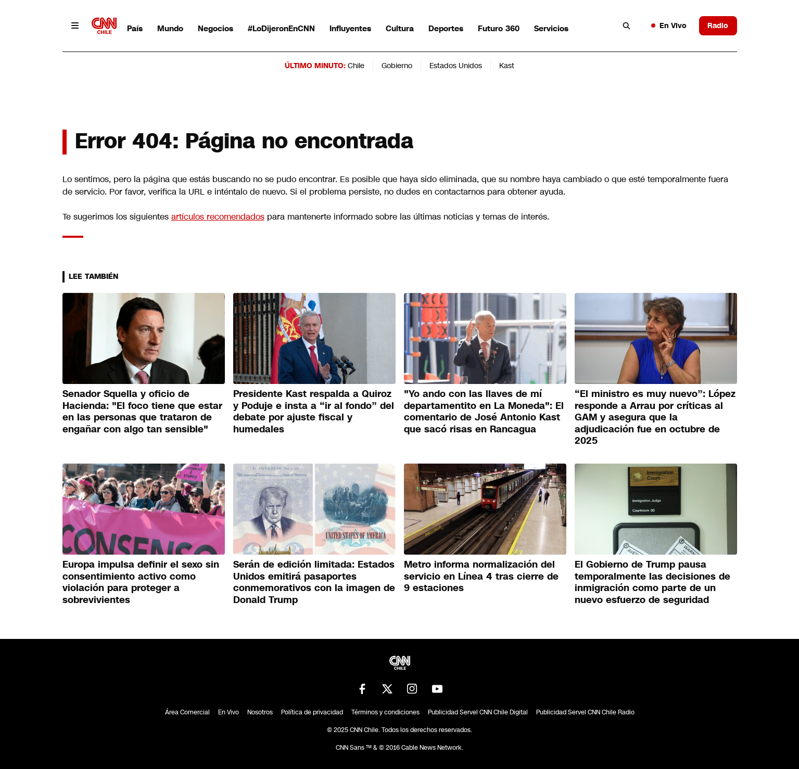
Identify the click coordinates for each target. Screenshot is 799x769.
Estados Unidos (455, 65)
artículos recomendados (217, 217)
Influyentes (350, 28)
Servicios (551, 28)
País (135, 28)
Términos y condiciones (385, 712)
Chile (356, 65)
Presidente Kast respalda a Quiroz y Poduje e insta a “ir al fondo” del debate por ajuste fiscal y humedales (313, 411)
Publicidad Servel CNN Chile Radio (585, 712)
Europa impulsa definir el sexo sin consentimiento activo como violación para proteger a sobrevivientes (140, 582)
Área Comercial (187, 712)
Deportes (445, 28)
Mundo (170, 28)
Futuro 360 (498, 28)
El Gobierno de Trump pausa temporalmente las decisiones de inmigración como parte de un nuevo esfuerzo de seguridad (652, 582)
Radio (717, 25)
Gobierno (397, 65)
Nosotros (260, 712)
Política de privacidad (312, 712)
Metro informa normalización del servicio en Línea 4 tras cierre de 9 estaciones (481, 576)
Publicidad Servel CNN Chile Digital (478, 712)
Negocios (215, 28)
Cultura (400, 28)
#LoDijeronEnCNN (281, 28)
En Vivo (669, 25)
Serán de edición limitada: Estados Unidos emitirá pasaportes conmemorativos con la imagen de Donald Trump (314, 582)
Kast (506, 65)
